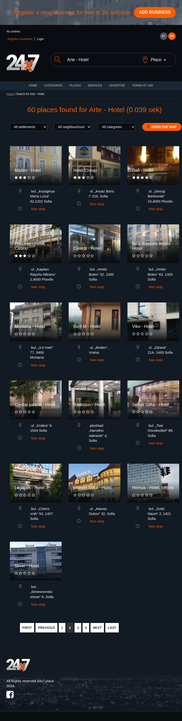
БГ (163, 36)
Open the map (162, 127)
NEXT (97, 628)
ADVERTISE (117, 85)
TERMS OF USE (142, 85)
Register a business (20, 39)
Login (40, 39)
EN (172, 36)
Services (95, 85)
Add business (155, 12)
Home (10, 94)
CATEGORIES (53, 85)
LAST (112, 628)
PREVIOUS (46, 628)
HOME (33, 85)
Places (75, 85)
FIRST (27, 628)
